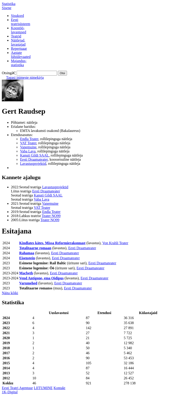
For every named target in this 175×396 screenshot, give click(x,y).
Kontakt (59, 388)
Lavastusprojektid (33, 163)
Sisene (6, 8)
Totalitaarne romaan (35, 248)
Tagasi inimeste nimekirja (25, 77)
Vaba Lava (28, 151)
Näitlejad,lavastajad (18, 42)
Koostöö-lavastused (18, 30)
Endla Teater (29, 139)
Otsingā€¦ (9, 73)
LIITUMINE (43, 388)
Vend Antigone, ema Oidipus (41, 278)
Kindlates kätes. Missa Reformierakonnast (52, 243)
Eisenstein (27, 258)
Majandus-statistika (18, 63)
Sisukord (17, 16)
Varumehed (28, 283)
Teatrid (16, 36)
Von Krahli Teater (115, 243)
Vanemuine (28, 147)
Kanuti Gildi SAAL (34, 155)
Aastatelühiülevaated (21, 55)
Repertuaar (19, 48)
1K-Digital (10, 392)
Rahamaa (26, 253)
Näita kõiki (10, 293)
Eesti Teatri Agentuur (17, 388)
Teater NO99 (51, 216)
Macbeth (26, 273)
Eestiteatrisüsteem (20, 22)
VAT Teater (28, 143)
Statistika (8, 4)
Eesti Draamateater (34, 159)
